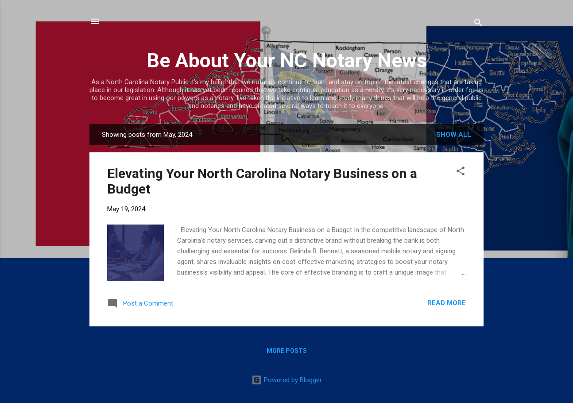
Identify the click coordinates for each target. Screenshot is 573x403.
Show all (453, 135)
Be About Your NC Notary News (287, 60)
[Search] (478, 24)
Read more (446, 303)
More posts (287, 350)
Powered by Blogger (287, 380)
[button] (460, 172)
